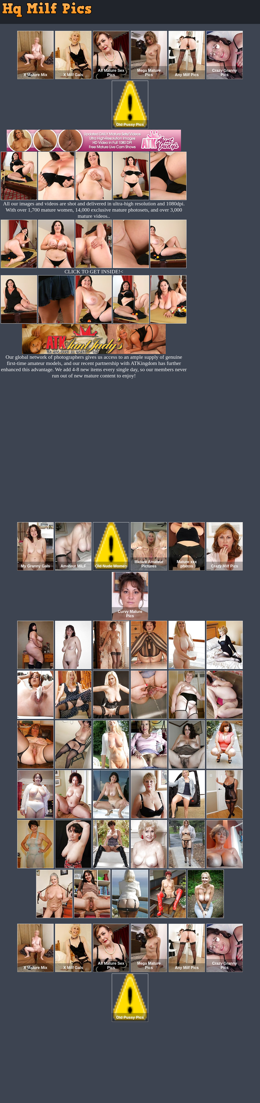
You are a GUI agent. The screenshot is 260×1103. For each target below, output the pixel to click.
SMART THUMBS (138, 1083)
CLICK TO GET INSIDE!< (93, 271)
